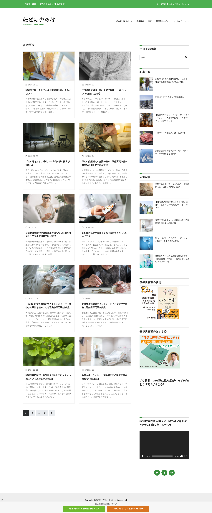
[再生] (143, 456)
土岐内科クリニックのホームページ (173, 4)
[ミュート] (181, 456)
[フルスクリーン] (185, 456)
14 (45, 413)
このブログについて (180, 21)
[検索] (164, 57)
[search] (186, 57)
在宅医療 (140, 21)
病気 (150, 21)
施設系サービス (162, 21)
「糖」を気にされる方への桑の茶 (128, 508)
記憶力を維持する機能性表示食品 (84, 508)
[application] (164, 445)
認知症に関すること (124, 21)
